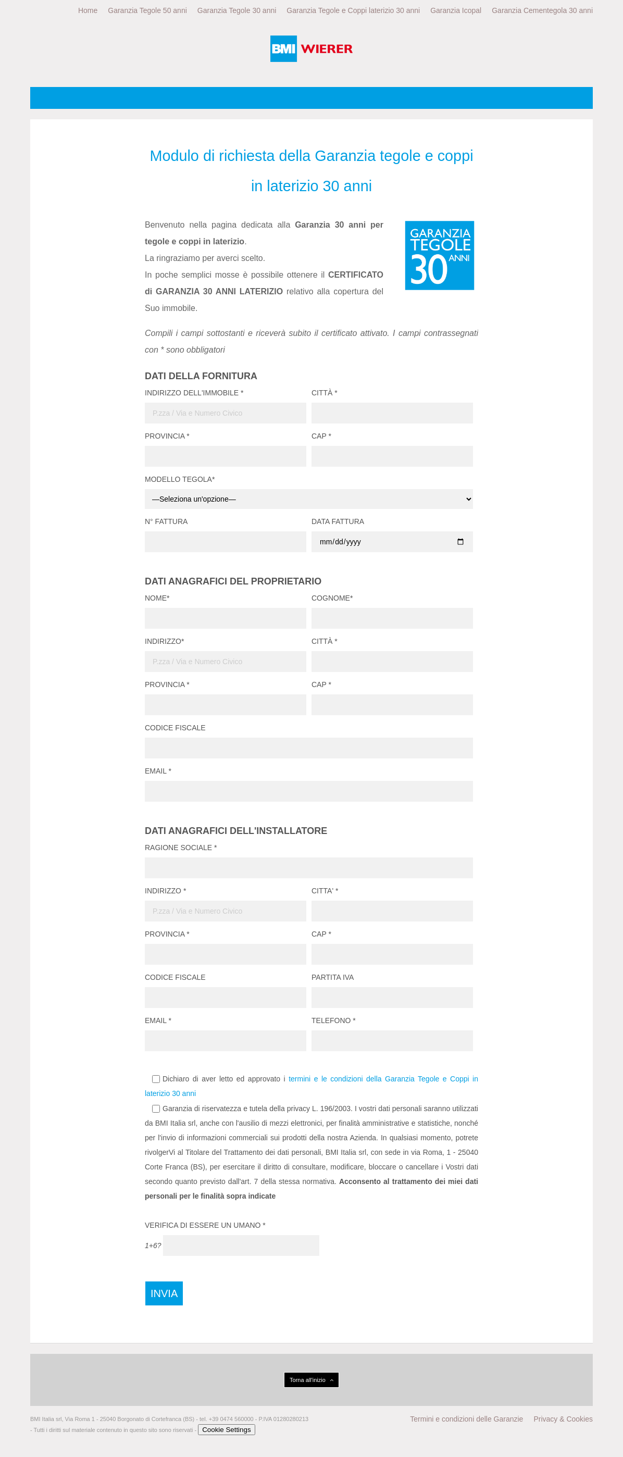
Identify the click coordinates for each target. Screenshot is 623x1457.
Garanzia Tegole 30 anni (237, 10)
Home (87, 10)
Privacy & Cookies (563, 1419)
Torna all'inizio (311, 1380)
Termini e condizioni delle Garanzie (466, 1419)
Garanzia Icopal (455, 10)
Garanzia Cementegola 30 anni (542, 10)
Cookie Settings (226, 1430)
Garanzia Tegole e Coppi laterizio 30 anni (353, 10)
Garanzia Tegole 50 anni (147, 10)
